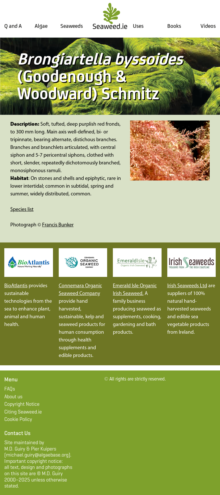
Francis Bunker (58, 225)
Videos (208, 26)
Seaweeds (71, 26)
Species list (22, 209)
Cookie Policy (18, 419)
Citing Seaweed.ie (23, 412)
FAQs (9, 389)
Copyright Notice (22, 404)
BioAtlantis (16, 286)
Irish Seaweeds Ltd (187, 286)
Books (174, 26)
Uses (138, 26)
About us (13, 396)
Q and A (13, 26)
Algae (41, 26)
